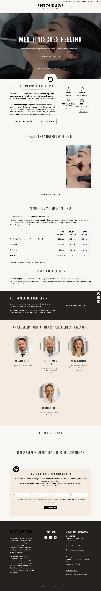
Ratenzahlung (47, 121)
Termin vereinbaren (50, 56)
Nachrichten (81, 2)
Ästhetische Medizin (47, 68)
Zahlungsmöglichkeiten (47, 279)
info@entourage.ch (77, 550)
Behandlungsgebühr (24, 121)
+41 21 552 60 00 (76, 546)
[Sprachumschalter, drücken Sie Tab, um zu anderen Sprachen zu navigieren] (98, 2)
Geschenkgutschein (69, 2)
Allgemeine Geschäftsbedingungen (76, 574)
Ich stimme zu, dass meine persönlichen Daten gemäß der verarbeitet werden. (52, 501)
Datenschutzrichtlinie (69, 500)
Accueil (38, 68)
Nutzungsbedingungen (74, 583)
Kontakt (89, 2)
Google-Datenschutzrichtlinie (58, 583)
